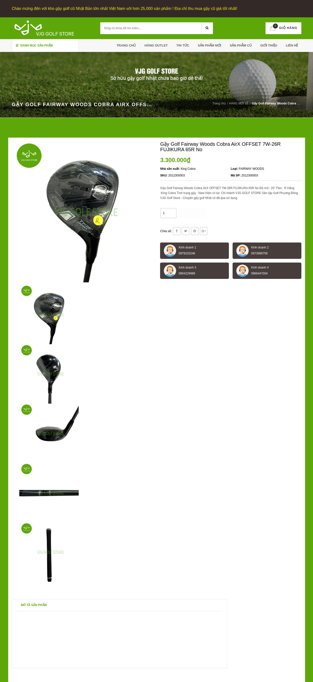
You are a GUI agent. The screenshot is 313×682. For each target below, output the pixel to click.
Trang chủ (126, 45)
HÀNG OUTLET (156, 45)
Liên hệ (292, 45)
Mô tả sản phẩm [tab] (34, 605)
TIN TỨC (182, 45)
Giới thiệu (268, 45)
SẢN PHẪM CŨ (241, 45)
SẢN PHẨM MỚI (209, 45)
